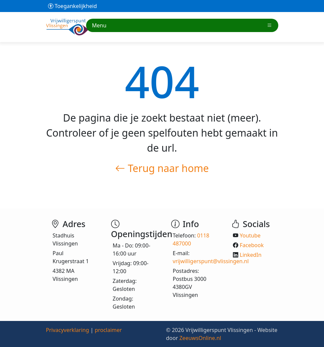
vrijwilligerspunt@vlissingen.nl (211, 261)
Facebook (252, 245)
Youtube (250, 235)
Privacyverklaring (67, 330)
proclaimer (108, 330)
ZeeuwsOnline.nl (200, 338)
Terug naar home (162, 168)
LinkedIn (251, 254)
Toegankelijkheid (72, 6)
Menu (182, 25)
